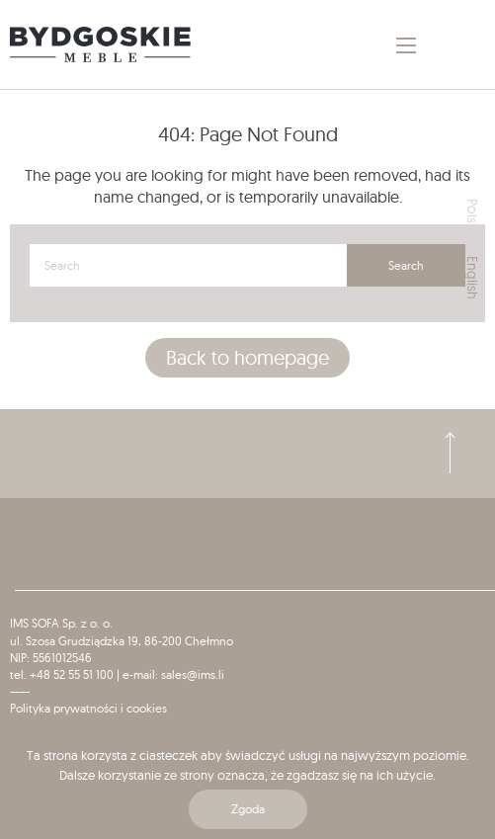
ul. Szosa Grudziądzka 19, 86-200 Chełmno (121, 640)
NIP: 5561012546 (51, 657)
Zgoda (248, 808)
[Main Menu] (406, 45)
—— (20, 691)
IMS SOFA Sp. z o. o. (61, 623)
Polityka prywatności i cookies (88, 708)
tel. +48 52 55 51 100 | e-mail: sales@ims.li (117, 674)
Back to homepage (247, 357)
